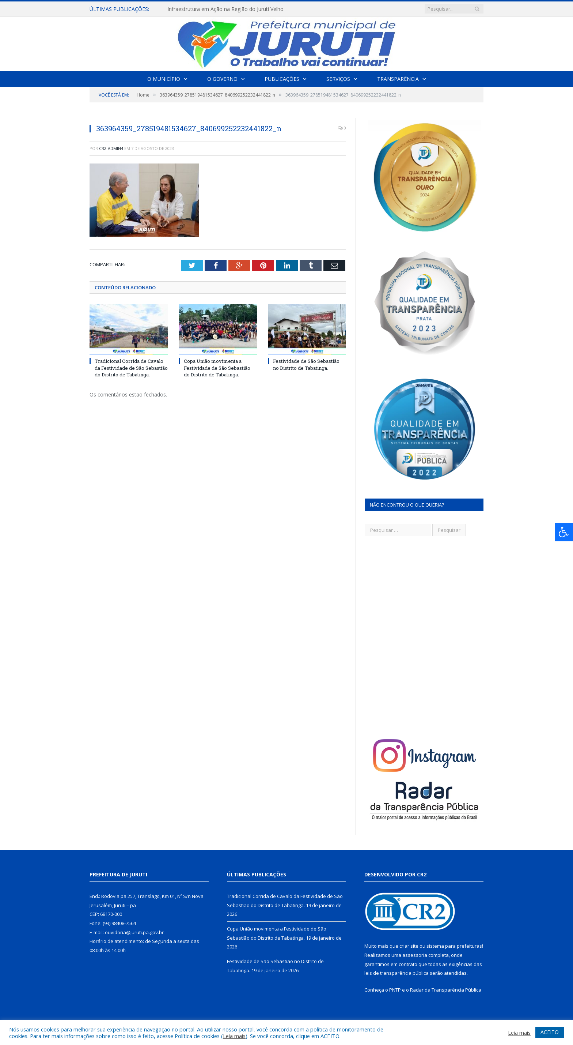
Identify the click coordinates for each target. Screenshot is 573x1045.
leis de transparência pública (396, 973)
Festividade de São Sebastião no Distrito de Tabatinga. (306, 364)
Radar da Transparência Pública (445, 989)
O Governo (222, 78)
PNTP (395, 989)
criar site (408, 946)
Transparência (398, 78)
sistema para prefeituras (454, 946)
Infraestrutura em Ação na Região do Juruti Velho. (226, 9)
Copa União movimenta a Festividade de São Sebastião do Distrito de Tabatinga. (217, 367)
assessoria (414, 955)
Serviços (338, 78)
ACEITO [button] (549, 1032)
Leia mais (234, 1036)
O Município (163, 78)
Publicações (282, 78)
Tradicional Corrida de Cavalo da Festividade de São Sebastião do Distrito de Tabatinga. (131, 367)
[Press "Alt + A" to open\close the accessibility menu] (564, 532)
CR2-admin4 (111, 148)
